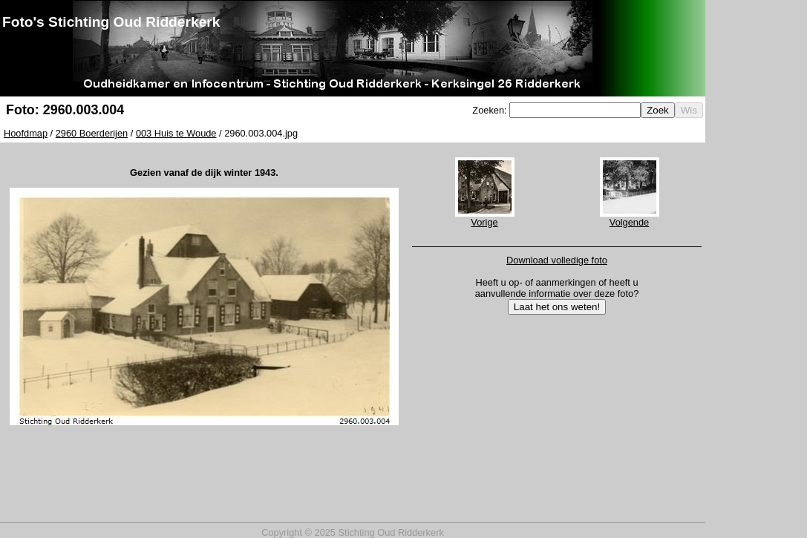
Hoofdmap (26, 133)
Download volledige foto (556, 260)
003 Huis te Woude (176, 133)
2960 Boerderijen (92, 133)
